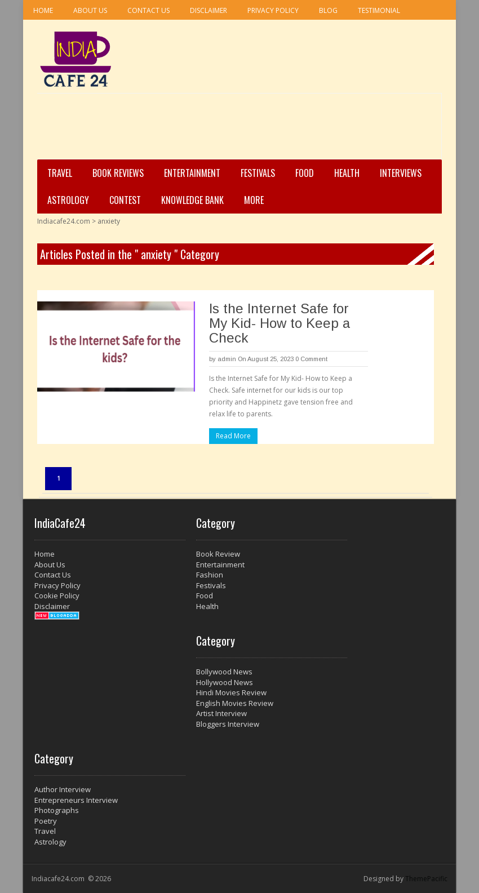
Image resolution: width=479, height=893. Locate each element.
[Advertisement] (236, 130)
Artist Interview (221, 713)
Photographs (56, 810)
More (254, 200)
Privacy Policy (273, 10)
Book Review (218, 554)
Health (347, 173)
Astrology (68, 200)
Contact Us (148, 10)
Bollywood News (224, 672)
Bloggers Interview (227, 724)
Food (304, 173)
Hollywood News (224, 682)
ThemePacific (426, 878)
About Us (90, 10)
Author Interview (62, 789)
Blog (328, 10)
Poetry (45, 821)
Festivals (258, 173)
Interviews (401, 173)
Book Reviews (118, 173)
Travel (59, 173)
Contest (125, 200)
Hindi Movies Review (231, 692)
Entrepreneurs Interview (76, 800)
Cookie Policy (56, 595)
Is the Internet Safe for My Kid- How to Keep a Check (279, 323)
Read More (233, 436)
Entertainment (192, 173)
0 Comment (311, 359)
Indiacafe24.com (63, 221)
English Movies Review (234, 703)
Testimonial (379, 10)
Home (43, 10)
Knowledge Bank (192, 200)
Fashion (209, 575)
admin (227, 359)
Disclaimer (208, 10)
